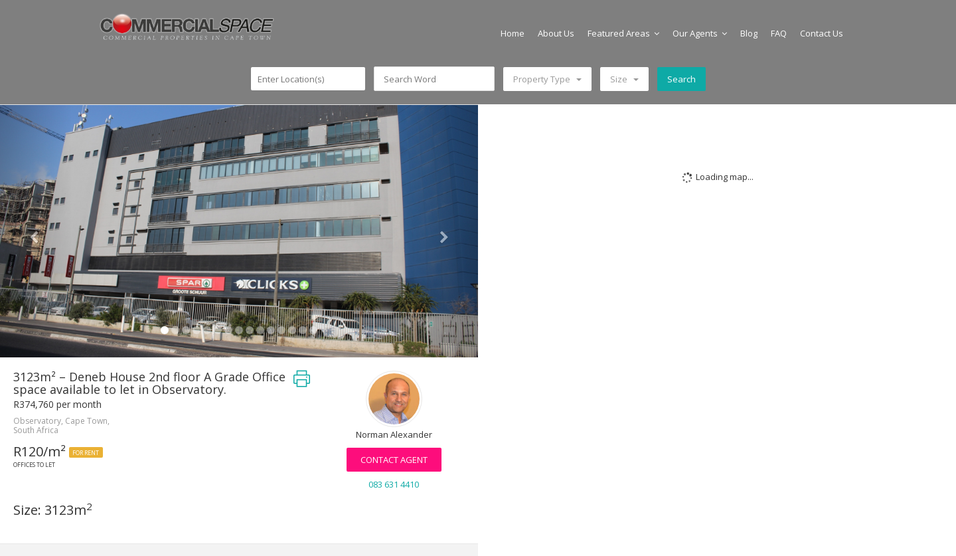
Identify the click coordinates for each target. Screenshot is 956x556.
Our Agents (700, 33)
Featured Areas (623, 33)
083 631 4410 (393, 484)
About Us (556, 33)
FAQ (779, 33)
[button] (36, 231)
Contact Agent (394, 460)
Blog (748, 33)
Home (512, 33)
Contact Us (821, 33)
